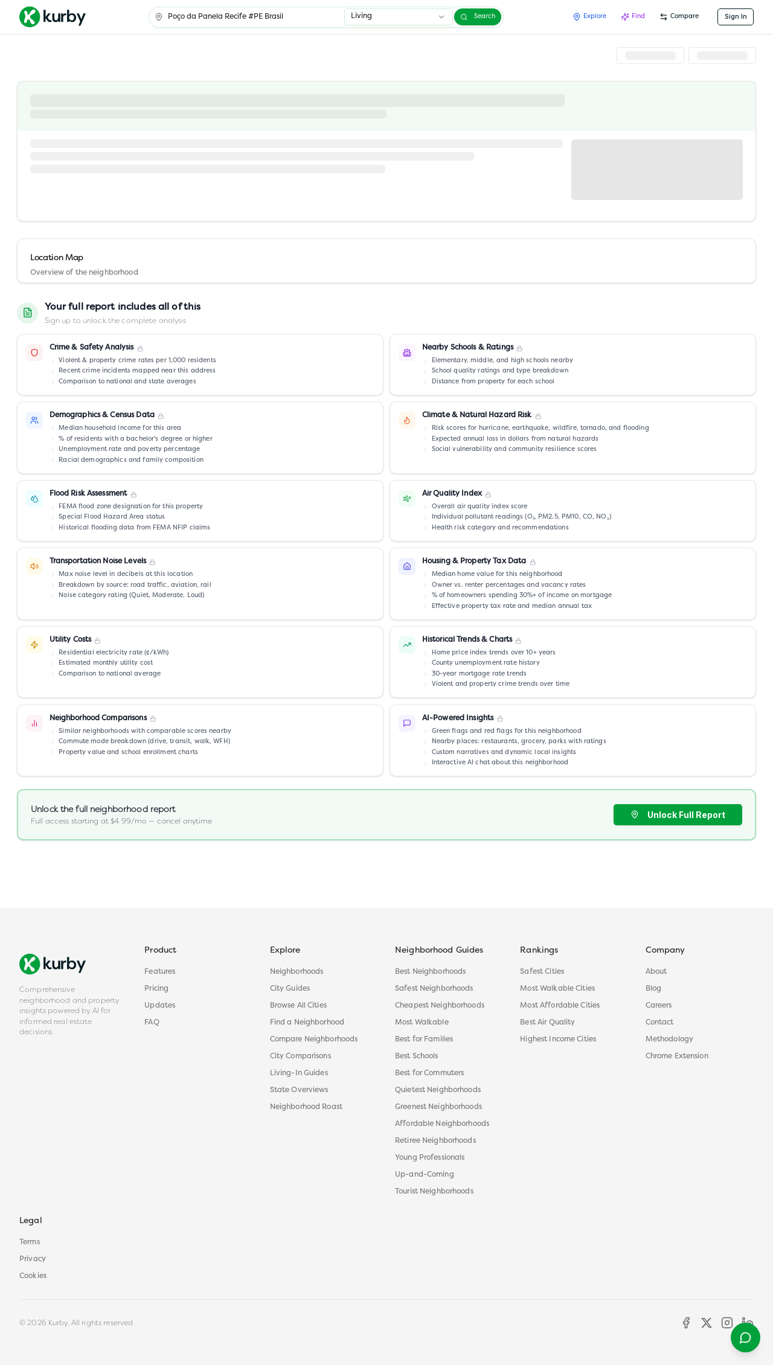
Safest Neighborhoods (434, 989)
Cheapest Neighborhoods (439, 1005)
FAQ (151, 1022)
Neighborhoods (297, 972)
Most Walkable (422, 1022)
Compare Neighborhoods (314, 1039)
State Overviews (299, 1090)
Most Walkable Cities (557, 989)
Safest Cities (542, 972)
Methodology (669, 1039)
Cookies (33, 1276)
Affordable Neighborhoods (442, 1124)
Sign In (736, 17)
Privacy (32, 1259)
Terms (29, 1242)
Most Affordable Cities (560, 1005)
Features (159, 972)
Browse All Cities (298, 1005)
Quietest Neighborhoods (438, 1090)
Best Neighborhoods (430, 972)
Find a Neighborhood (307, 1022)
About (656, 972)
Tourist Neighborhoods (434, 1191)
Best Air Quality (547, 1022)
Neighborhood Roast (306, 1107)
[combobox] (398, 16)
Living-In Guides (299, 1073)
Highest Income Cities (558, 1039)
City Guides (290, 989)
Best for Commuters (429, 1073)
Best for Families (424, 1039)
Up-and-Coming (424, 1174)
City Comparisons (300, 1056)
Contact (660, 1022)
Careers (659, 1005)
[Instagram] (727, 1323)
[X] (707, 1323)
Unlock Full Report (677, 815)
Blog (654, 989)
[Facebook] (686, 1323)
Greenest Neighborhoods (438, 1107)
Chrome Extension (677, 1056)
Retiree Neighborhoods (435, 1141)
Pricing (156, 989)
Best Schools (416, 1056)
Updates (159, 1005)
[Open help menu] (745, 1337)
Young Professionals (430, 1158)
